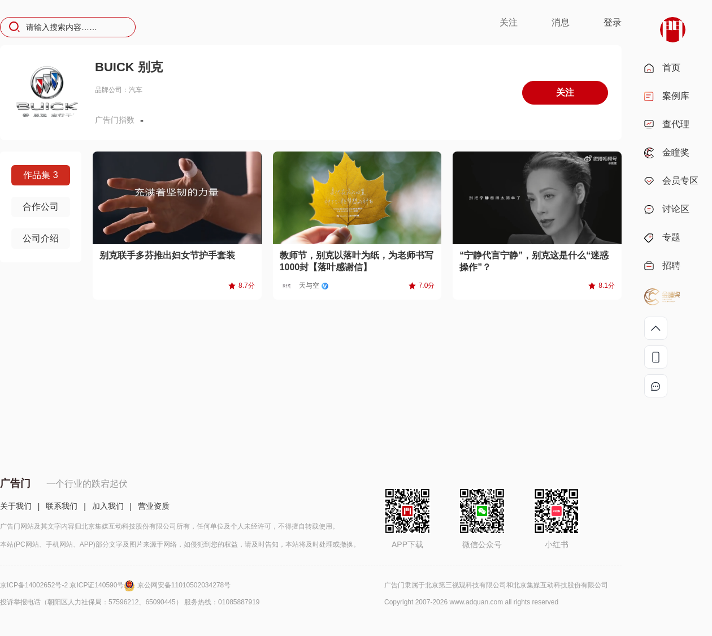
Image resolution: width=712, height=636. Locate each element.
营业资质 (154, 505)
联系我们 (61, 505)
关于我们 (16, 505)
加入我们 (108, 505)
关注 (509, 22)
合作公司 (41, 206)
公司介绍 (41, 238)
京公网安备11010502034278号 (184, 585)
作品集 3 (40, 175)
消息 (561, 22)
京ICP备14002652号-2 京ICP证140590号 (68, 585)
